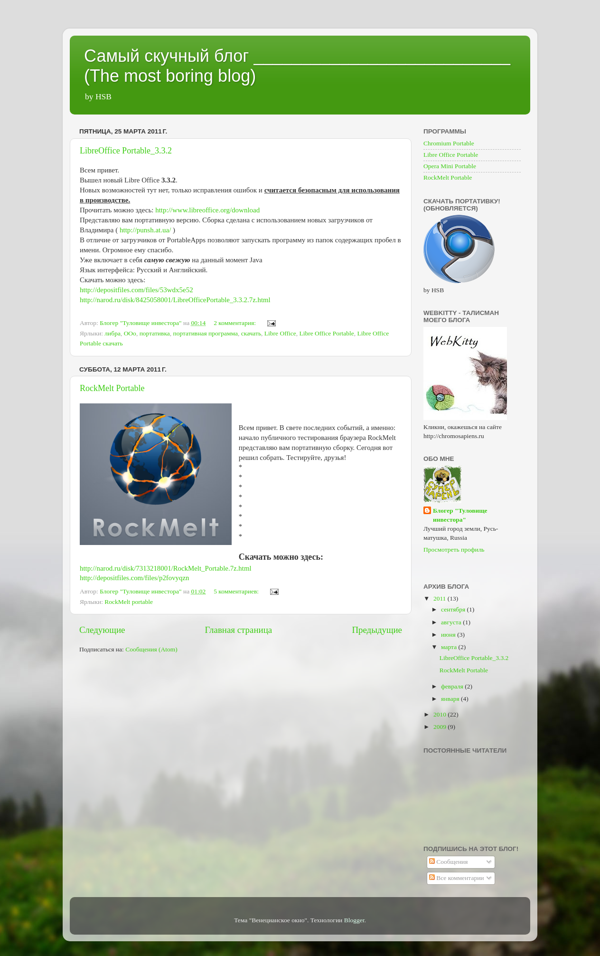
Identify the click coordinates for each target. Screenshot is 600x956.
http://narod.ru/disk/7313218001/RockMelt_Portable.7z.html (166, 568)
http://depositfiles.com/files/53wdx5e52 (136, 290)
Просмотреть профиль (454, 549)
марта (449, 646)
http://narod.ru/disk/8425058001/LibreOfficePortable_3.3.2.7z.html (175, 300)
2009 (440, 726)
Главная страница (238, 630)
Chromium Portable (448, 143)
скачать (251, 333)
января (451, 698)
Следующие (102, 630)
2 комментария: (235, 322)
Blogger (354, 920)
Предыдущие (377, 630)
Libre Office (280, 333)
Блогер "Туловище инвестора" (460, 515)
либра (112, 333)
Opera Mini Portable (449, 166)
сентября (454, 609)
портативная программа (205, 333)
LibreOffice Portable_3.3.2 (126, 150)
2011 (440, 598)
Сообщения (448, 861)
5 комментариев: (237, 591)
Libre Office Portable (326, 333)
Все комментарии (456, 877)
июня (449, 634)
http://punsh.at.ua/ (145, 230)
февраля (453, 686)
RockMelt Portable (112, 388)
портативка (155, 333)
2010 (440, 714)
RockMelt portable (128, 601)
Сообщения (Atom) (151, 649)
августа (452, 622)
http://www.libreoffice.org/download (207, 210)
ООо (130, 333)
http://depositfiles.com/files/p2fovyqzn (134, 578)
